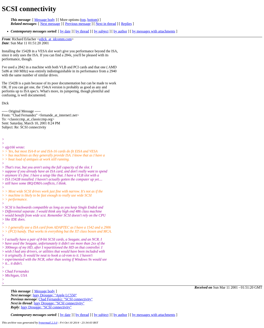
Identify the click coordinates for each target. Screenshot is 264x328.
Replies (126, 24)
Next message (50, 24)
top (83, 20)
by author (120, 31)
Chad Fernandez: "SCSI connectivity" (66, 299)
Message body (44, 20)
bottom (92, 20)
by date (65, 31)
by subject (101, 31)
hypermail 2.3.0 (48, 322)
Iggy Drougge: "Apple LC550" (55, 295)
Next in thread (106, 24)
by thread (82, 31)
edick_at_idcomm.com (55, 39)
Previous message (78, 24)
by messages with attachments (153, 31)
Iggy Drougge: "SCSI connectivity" (59, 303)
